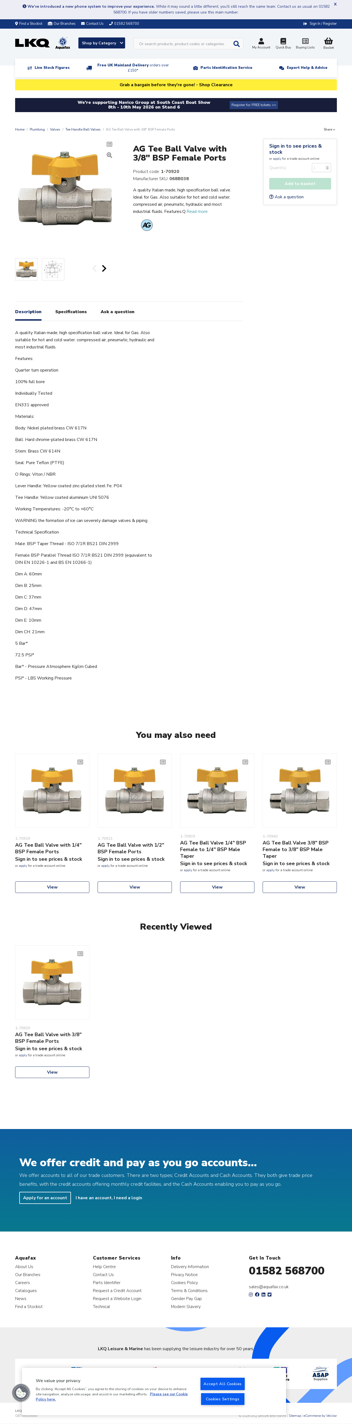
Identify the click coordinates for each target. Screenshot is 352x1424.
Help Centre (104, 1266)
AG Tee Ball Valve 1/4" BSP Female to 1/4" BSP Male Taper (213, 849)
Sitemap (295, 1416)
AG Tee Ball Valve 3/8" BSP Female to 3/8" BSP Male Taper (296, 849)
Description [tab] (28, 312)
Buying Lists (305, 44)
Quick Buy (283, 44)
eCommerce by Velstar (320, 1416)
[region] (154, 1391)
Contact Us (103, 1274)
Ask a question (286, 197)
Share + (329, 129)
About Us (24, 1266)
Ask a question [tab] (117, 312)
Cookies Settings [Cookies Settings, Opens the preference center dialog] (223, 1399)
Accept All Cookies (223, 1384)
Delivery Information (190, 1266)
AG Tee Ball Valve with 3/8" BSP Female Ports (48, 1037)
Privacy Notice (184, 1274)
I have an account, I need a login (109, 1198)
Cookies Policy (184, 1282)
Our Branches (62, 23)
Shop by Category (102, 43)
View (52, 887)
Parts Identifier (106, 1282)
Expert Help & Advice (307, 67)
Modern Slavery (186, 1306)
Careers (22, 1282)
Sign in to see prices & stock (295, 149)
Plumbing (37, 129)
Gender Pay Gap (186, 1298)
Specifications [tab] (71, 312)
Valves (55, 129)
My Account (261, 44)
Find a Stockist (28, 23)
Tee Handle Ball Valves (83, 129)
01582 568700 (286, 1270)
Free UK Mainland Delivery (133, 68)
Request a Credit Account (117, 1290)
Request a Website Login (117, 1298)
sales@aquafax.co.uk (269, 1287)
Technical (101, 1306)
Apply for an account (45, 1198)
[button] (21, 1393)
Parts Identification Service (226, 67)
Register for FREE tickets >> (254, 104)
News (20, 1298)
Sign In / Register (323, 23)
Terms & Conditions (189, 1290)
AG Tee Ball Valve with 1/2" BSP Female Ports (131, 848)
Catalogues (26, 1290)
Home (19, 129)
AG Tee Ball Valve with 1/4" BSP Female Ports (48, 848)
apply (277, 158)
